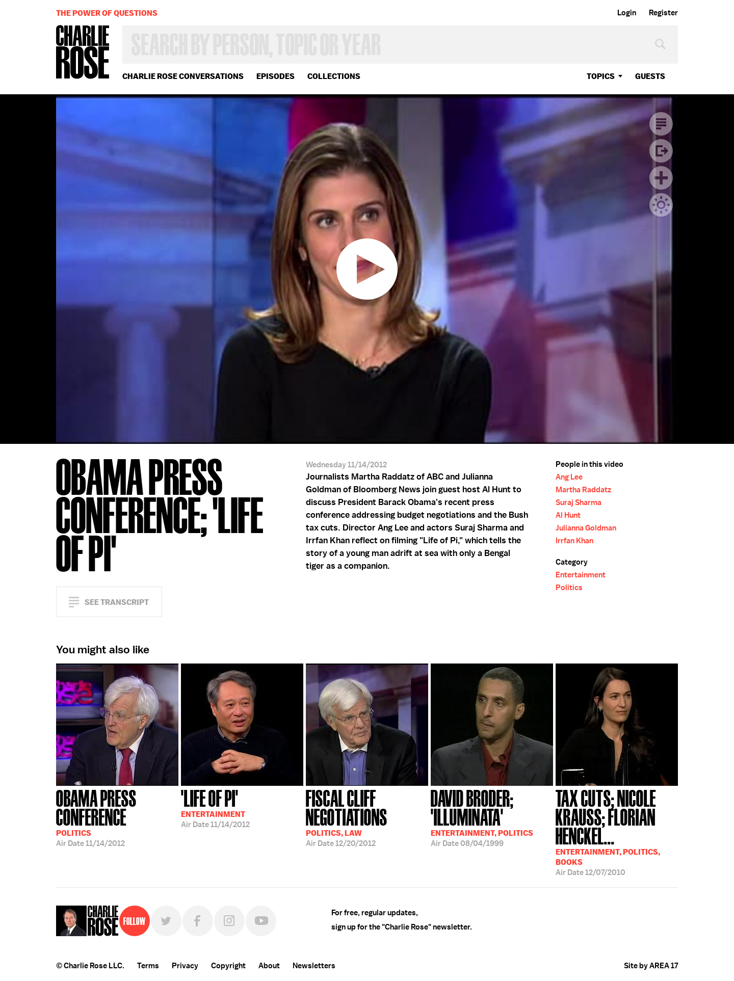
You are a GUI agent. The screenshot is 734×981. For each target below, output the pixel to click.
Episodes (275, 76)
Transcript (661, 124)
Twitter (166, 921)
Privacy (185, 966)
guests (650, 76)
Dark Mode (661, 205)
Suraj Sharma (578, 502)
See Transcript (117, 602)
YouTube (261, 921)
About (269, 966)
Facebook (197, 921)
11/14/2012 (117, 817)
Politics (569, 587)
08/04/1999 (492, 817)
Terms (148, 966)
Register (663, 13)
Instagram (229, 921)
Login (626, 13)
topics (601, 76)
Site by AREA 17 (651, 966)
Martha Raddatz (583, 490)
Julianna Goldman (586, 528)
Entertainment (581, 575)
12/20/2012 (367, 817)
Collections (333, 76)
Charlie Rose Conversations (183, 76)
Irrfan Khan (574, 541)
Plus (661, 178)
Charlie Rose (83, 53)
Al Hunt (568, 515)
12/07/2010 (617, 832)
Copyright (228, 966)
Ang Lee (569, 477)
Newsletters (314, 966)
